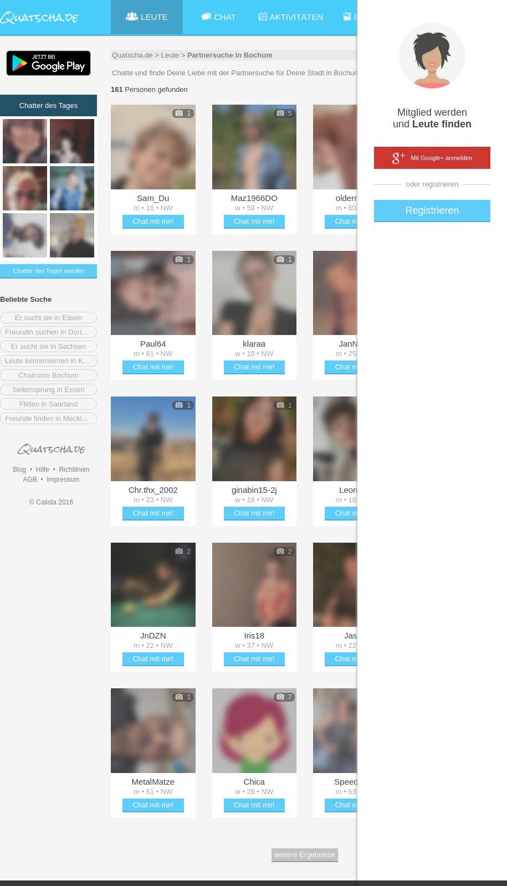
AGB (30, 479)
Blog (19, 469)
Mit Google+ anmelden (432, 158)
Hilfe (42, 469)
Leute (170, 55)
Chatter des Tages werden (48, 270)
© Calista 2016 (51, 502)
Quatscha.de (132, 55)
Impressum (63, 479)
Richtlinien (74, 469)
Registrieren (432, 210)
